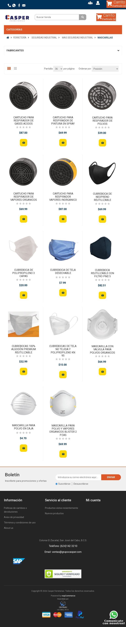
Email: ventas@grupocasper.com (63, 551)
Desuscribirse (81, 483)
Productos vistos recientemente (61, 508)
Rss (67, 561)
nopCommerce (68, 596)
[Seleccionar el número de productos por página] (58, 69)
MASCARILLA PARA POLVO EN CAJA (23, 427)
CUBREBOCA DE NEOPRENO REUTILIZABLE (102, 197)
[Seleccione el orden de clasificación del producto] (105, 69)
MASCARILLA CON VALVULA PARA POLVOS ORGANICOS (102, 349)
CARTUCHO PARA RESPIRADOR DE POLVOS (102, 120)
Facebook (59, 561)
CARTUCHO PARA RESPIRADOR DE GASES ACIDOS (23, 120)
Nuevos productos (54, 513)
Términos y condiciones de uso (20, 522)
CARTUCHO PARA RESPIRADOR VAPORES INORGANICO (63, 196)
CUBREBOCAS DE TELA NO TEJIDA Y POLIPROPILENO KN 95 (62, 351)
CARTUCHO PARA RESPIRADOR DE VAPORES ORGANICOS (23, 196)
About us (8, 528)
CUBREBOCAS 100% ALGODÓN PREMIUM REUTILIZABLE (23, 349)
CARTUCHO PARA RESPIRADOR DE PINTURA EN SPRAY (63, 120)
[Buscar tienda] (57, 17)
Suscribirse (64, 483)
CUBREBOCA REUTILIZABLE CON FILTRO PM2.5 (102, 273)
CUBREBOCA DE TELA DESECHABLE (63, 271)
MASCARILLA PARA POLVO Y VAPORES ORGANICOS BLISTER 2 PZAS (63, 430)
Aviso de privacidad (14, 517)
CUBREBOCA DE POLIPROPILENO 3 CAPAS (23, 273)
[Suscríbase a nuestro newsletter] (78, 477)
